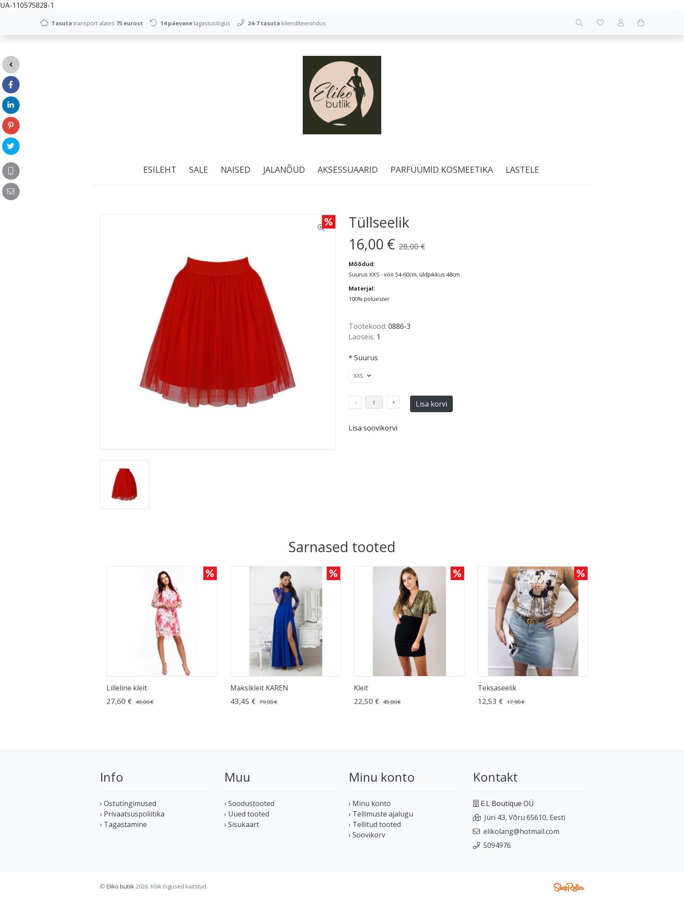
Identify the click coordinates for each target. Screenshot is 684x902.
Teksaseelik (497, 688)
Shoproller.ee (569, 887)
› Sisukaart (241, 824)
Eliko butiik (120, 886)
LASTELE (522, 169)
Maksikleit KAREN (259, 688)
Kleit (361, 688)
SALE (198, 169)
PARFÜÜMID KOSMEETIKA (441, 169)
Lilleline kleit (126, 688)
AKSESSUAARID (348, 169)
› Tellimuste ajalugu (381, 814)
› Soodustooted (249, 803)
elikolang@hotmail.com (521, 831)
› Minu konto (370, 803)
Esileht (159, 169)
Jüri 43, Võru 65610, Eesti (524, 817)
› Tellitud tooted (375, 824)
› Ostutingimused (128, 803)
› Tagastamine (123, 824)
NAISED (235, 169)
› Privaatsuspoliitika (132, 814)
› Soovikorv (367, 835)
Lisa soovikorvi (373, 428)
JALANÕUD (284, 169)
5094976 (497, 845)
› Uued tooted (246, 814)
